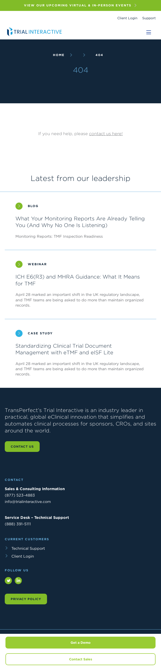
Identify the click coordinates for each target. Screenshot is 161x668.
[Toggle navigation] (149, 32)
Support (149, 18)
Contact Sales (80, 659)
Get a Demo (80, 642)
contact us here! (106, 133)
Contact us (22, 446)
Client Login (127, 18)
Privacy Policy (26, 599)
